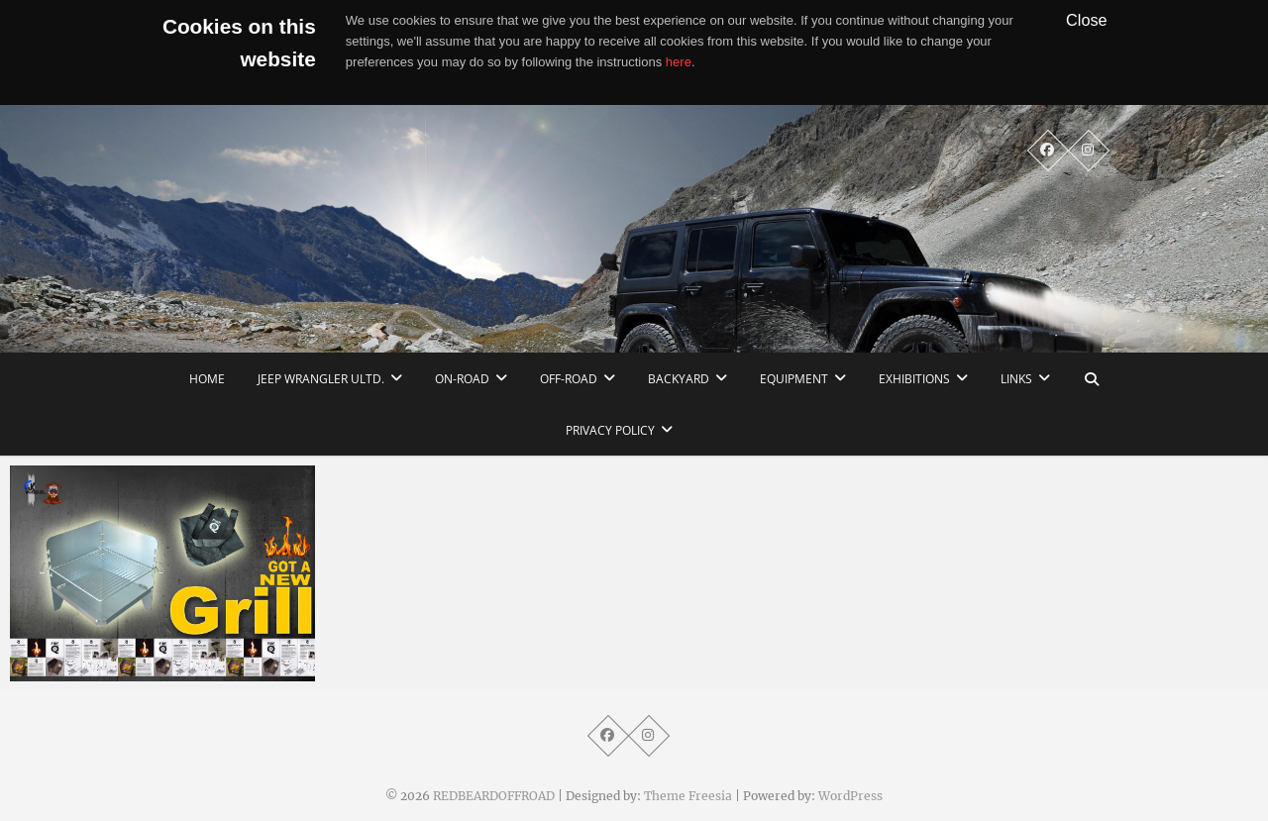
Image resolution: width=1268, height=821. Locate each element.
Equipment (794, 378)
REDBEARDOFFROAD (494, 795)
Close (1087, 20)
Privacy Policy (610, 430)
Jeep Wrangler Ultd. (321, 378)
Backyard (678, 378)
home (207, 378)
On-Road (462, 378)
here (678, 61)
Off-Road (568, 378)
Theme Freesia (688, 795)
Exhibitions (914, 378)
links (1016, 378)
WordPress (850, 795)
